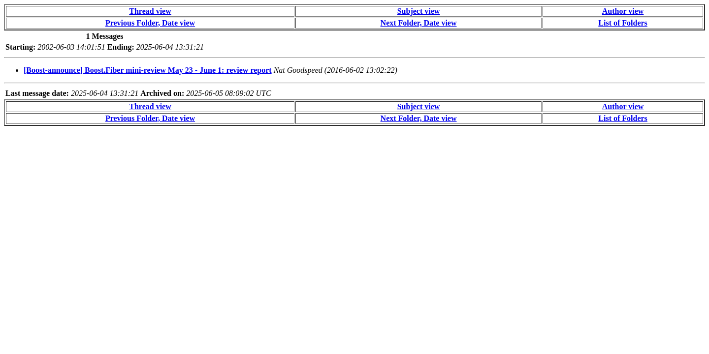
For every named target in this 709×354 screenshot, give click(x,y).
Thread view (150, 11)
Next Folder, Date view (419, 23)
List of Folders (622, 23)
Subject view (418, 11)
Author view (623, 11)
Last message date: (37, 93)
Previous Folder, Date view (150, 23)
